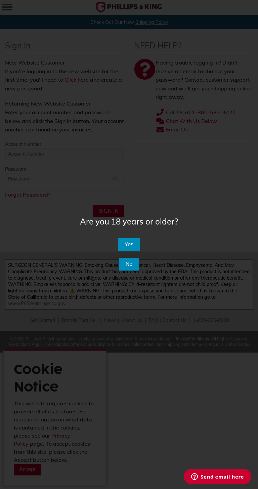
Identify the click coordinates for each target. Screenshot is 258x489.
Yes (129, 244)
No (129, 264)
